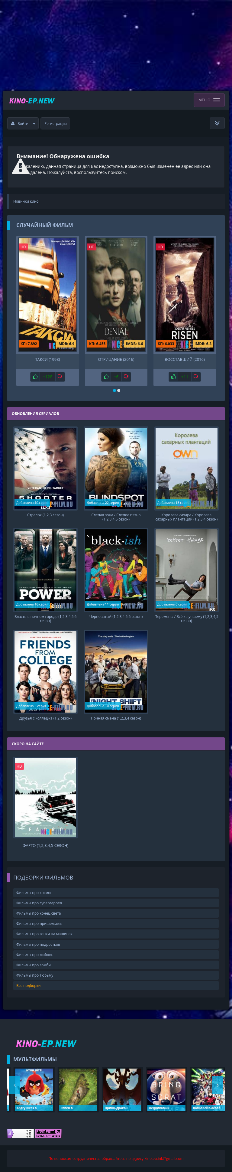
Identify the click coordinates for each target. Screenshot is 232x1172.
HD (23, 247)
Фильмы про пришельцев (39, 923)
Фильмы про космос (34, 892)
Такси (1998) (47, 359)
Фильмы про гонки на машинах (44, 933)
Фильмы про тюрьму (34, 975)
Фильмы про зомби (33, 965)
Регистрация (55, 123)
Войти (23, 123)
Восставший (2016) (185, 359)
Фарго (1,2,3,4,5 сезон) (45, 845)
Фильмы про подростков (38, 944)
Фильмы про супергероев (39, 903)
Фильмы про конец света (38, 913)
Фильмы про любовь (34, 954)
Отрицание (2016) (116, 359)
